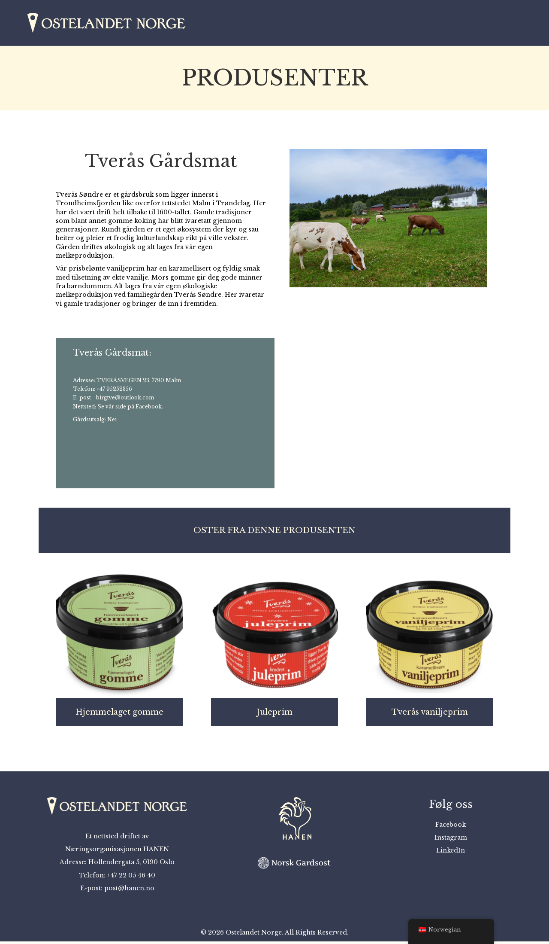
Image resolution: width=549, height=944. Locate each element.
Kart (402, 24)
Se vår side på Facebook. (130, 409)
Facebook (450, 827)
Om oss (481, 24)
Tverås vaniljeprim (430, 715)
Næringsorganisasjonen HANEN (117, 852)
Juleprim (274, 715)
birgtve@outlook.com (125, 400)
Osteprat (438, 24)
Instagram (450, 840)
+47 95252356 (114, 392)
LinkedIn (450, 853)
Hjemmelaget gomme (119, 715)
